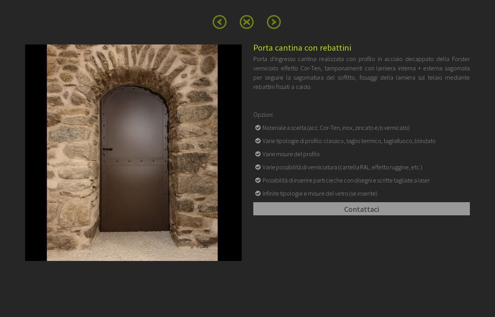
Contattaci (361, 209)
